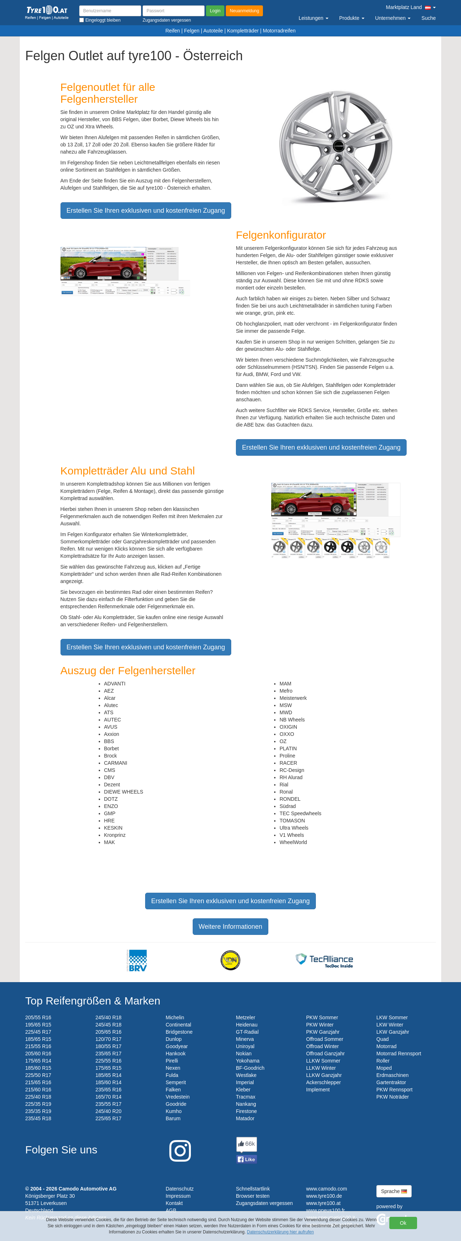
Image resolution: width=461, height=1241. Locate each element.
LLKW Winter (321, 1068)
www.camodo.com (326, 1189)
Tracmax (245, 1097)
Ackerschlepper (323, 1082)
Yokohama (248, 1061)
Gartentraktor (391, 1082)
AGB (171, 1210)
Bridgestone (179, 1032)
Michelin (175, 1017)
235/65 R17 (108, 1053)
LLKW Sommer (323, 1061)
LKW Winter (389, 1025)
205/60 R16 (38, 1053)
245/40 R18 (108, 1017)
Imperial (245, 1082)
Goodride (176, 1104)
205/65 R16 (108, 1032)
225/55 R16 (108, 1061)
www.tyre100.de (324, 1196)
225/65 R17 (108, 1118)
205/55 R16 (38, 1017)
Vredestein (177, 1097)
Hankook (175, 1053)
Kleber (243, 1089)
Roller (383, 1061)
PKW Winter (320, 1025)
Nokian (244, 1053)
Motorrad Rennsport (398, 1053)
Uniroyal (245, 1046)
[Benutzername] (110, 10)
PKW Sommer (322, 1017)
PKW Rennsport (394, 1089)
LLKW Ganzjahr (324, 1075)
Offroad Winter (322, 1046)
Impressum (178, 1196)
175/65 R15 (108, 1068)
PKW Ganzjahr (323, 1032)
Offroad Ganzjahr (325, 1053)
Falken (173, 1089)
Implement (318, 1089)
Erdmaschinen (392, 1075)
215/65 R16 (38, 1082)
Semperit (176, 1082)
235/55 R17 (108, 1104)
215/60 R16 (38, 1089)
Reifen (172, 31)
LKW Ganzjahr (392, 1032)
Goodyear (177, 1046)
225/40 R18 (38, 1097)
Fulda (172, 1075)
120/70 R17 (108, 1039)
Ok (403, 1223)
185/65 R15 (38, 1039)
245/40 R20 (108, 1111)
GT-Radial (247, 1032)
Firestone (246, 1111)
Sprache (394, 1191)
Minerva (245, 1039)
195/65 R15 (38, 1025)
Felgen (192, 31)
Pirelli (172, 1061)
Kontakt (174, 1203)
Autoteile (213, 31)
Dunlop (174, 1039)
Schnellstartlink (253, 1189)
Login (215, 10)
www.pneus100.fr (325, 1210)
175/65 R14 (38, 1061)
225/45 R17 (38, 1032)
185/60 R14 (108, 1082)
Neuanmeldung (244, 10)
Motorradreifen (279, 31)
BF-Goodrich (250, 1068)
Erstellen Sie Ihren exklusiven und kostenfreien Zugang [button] (146, 210)
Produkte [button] (351, 18)
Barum (173, 1118)
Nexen (173, 1068)
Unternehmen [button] (393, 18)
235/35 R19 (38, 1111)
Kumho (174, 1111)
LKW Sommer (392, 1017)
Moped (384, 1068)
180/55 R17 (108, 1046)
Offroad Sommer (324, 1039)
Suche (428, 18)
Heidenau (247, 1025)
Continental (178, 1025)
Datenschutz (180, 1189)
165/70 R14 (108, 1097)
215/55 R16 (38, 1046)
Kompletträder (243, 31)
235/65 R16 (108, 1089)
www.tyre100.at (323, 1203)
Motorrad (386, 1046)
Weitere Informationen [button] (231, 926)
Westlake (246, 1075)
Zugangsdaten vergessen (264, 1203)
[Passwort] (174, 10)
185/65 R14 (108, 1075)
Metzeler (245, 1017)
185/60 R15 (38, 1068)
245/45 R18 (108, 1025)
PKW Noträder (392, 1097)
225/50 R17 (38, 1075)
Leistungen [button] (313, 18)
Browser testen (252, 1196)
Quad (382, 1039)
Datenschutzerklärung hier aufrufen (280, 1232)
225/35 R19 (38, 1104)
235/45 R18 (38, 1118)
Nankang (246, 1104)
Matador (245, 1118)
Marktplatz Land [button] (411, 7)
